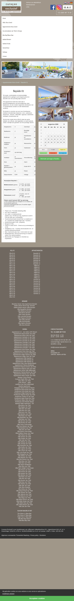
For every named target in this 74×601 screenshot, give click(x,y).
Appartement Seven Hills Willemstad (24, 370)
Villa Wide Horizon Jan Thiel (24, 499)
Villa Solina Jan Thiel (24, 489)
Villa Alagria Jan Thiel (24, 407)
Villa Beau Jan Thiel (24, 419)
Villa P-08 (12, 278)
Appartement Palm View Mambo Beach (24, 363)
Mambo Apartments (24, 386)
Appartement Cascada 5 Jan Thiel (24, 344)
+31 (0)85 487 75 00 (64, 13)
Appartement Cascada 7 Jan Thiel (24, 347)
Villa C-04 (12, 265)
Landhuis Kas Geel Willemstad (24, 384)
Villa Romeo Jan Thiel (24, 480)
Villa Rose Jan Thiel (24, 482)
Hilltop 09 (37, 276)
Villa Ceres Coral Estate (24, 424)
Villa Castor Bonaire (24, 314)
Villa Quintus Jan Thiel (24, 475)
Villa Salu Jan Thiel (24, 485)
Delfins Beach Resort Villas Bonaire (24, 307)
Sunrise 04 (37, 281)
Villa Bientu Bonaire (24, 312)
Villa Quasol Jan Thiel (24, 473)
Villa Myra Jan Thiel (24, 463)
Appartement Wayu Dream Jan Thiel (24, 375)
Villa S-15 (12, 290)
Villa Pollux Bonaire (24, 319)
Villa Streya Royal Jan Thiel (24, 491)
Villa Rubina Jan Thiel (24, 484)
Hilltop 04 (37, 271)
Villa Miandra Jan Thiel (24, 457)
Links (27, 7)
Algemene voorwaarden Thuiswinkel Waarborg (15, 535)
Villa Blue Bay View (24, 520)
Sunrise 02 (37, 279)
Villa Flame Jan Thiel (24, 435)
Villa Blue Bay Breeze (24, 518)
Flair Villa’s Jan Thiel (24, 381)
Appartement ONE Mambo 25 (24, 360)
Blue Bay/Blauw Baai (8, 35)
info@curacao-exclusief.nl (58, 347)
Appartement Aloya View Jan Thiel (24, 335)
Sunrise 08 (37, 288)
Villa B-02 (12, 255)
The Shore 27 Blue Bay (24, 515)
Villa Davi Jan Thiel (24, 429)
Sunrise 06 (37, 285)
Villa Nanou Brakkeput (24, 464)
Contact (5, 56)
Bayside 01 (24, 82)
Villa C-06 (12, 269)
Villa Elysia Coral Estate (24, 431)
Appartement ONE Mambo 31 (24, 361)
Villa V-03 (12, 297)
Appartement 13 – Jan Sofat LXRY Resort (24, 332)
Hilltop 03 (37, 269)
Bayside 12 (36, 264)
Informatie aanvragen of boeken (49, 159)
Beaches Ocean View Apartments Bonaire (24, 304)
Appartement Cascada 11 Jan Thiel (24, 337)
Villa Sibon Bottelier (24, 487)
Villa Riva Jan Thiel (24, 478)
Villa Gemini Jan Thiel (24, 436)
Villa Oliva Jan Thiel (24, 466)
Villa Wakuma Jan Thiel (24, 496)
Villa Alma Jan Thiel (24, 410)
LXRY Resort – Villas (24, 382)
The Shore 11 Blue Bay (24, 513)
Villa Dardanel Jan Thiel (24, 428)
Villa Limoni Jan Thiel (24, 450)
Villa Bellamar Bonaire (24, 311)
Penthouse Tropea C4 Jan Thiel (24, 396)
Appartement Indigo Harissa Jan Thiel (24, 354)
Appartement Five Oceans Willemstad (24, 353)
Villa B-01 (12, 253)
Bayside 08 (36, 260)
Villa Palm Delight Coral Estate (24, 468)
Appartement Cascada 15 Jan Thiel (24, 340)
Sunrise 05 (37, 283)
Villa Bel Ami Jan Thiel (24, 421)
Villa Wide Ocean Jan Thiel (24, 501)
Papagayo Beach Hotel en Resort (24, 388)
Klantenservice (30, 4)
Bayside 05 (36, 257)
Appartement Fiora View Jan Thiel (24, 351)
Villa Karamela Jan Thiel (24, 445)
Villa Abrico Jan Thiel (24, 405)
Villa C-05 (12, 267)
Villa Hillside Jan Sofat (24, 442)
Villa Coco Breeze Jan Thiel (24, 426)
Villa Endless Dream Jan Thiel (24, 433)
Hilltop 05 (37, 272)
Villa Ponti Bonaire (24, 321)
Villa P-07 (12, 276)
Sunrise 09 (37, 290)
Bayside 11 (36, 262)
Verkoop (5, 52)
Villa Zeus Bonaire (24, 325)
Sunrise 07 (37, 286)
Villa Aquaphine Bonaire (24, 309)
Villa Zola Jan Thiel (24, 506)
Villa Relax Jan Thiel (24, 477)
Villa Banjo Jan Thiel (24, 415)
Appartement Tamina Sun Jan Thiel (24, 374)
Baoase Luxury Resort (24, 377)
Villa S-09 (12, 286)
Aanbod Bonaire (7, 39)
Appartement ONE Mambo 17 (24, 358)
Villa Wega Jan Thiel (24, 498)
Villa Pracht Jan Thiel (24, 471)
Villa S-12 (12, 288)
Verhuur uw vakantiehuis (33, 2)
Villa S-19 (12, 295)
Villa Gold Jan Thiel (24, 440)
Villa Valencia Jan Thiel (24, 494)
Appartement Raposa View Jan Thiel (24, 368)
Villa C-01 (12, 262)
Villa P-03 (12, 272)
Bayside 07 (36, 258)
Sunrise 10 (37, 292)
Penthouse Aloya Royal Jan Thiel (24, 389)
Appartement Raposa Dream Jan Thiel (24, 367)
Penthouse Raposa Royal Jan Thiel (24, 394)
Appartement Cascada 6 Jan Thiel (24, 346)
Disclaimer (43, 535)
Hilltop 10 (37, 278)
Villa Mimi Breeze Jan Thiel (24, 459)
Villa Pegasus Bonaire (24, 318)
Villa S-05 (12, 283)
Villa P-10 (12, 279)
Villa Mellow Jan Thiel (24, 456)
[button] (63, 77)
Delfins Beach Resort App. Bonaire (24, 305)
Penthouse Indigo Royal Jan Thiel (24, 393)
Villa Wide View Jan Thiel (24, 503)
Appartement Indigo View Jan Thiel (24, 356)
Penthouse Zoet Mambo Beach (24, 401)
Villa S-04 (12, 281)
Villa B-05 (12, 260)
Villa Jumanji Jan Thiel (24, 443)
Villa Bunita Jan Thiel (24, 422)
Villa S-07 (12, 285)
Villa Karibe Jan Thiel (24, 447)
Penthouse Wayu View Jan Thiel (24, 400)
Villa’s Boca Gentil (7, 22)
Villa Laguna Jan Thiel (24, 449)
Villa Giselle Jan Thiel (24, 438)
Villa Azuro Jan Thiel (24, 412)
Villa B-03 (12, 257)
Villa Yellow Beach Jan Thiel (24, 504)
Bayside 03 (36, 255)
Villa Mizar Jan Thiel (24, 461)
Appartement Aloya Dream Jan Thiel (24, 333)
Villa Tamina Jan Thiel (24, 492)
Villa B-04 (12, 258)
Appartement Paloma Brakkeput (24, 365)
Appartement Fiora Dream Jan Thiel (24, 349)
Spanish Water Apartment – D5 (24, 403)
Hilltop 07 (37, 274)
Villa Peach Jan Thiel (24, 470)
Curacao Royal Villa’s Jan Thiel (24, 379)
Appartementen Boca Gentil (10, 27)
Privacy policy (34, 535)
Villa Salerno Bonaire (24, 323)
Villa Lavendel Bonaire (24, 316)
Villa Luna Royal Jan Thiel (24, 452)
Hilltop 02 (37, 267)
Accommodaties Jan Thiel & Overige (12, 31)
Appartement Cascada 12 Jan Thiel (24, 339)
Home (4, 18)
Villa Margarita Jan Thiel (24, 454)
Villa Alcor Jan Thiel (24, 408)
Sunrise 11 (37, 293)
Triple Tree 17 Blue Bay (24, 517)
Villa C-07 (12, 271)
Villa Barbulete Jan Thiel (24, 417)
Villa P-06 (12, 274)
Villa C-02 (12, 264)
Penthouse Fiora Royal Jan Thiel (24, 391)
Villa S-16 (12, 292)
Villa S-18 (12, 293)
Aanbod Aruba (6, 44)
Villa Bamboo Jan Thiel (24, 414)
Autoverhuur (6, 48)
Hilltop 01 (37, 265)
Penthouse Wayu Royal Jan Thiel (24, 398)
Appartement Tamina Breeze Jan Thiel (24, 372)
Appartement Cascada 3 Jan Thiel (24, 342)
